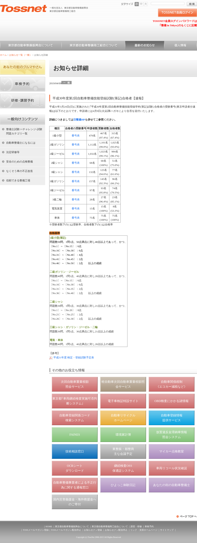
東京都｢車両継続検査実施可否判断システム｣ (74, 401)
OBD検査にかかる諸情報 (172, 401)
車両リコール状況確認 (171, 468)
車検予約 (149, 526)
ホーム (3, 55)
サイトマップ (167, 530)
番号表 (76, 135)
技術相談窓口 (74, 451)
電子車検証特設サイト (123, 401)
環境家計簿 (123, 434)
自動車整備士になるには (21, 142)
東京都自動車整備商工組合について (93, 46)
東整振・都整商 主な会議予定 (123, 451)
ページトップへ (186, 516)
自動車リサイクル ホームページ (123, 418)
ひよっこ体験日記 (123, 485)
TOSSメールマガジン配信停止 (66, 530)
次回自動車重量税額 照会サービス (75, 384)
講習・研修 (136, 526)
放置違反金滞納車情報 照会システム (171, 435)
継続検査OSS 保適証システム (123, 468)
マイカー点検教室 (171, 451)
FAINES (74, 434)
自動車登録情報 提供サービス (171, 418)
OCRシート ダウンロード (74, 468)
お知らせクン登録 (93, 530)
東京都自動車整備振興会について (31, 46)
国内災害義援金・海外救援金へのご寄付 (74, 502)
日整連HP (79, 119)
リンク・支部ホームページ (143, 530)
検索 (192, 4)
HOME (49, 526)
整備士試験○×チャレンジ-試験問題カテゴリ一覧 (24, 131)
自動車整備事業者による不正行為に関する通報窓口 (74, 485)
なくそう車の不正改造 (19, 171)
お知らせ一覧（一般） (144, 46)
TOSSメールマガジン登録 (36, 530)
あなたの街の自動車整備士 (171, 485)
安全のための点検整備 (19, 161)
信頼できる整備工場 (18, 180)
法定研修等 (12, 152)
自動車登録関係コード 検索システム (74, 418)
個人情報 (180, 46)
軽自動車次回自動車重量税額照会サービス (123, 384)
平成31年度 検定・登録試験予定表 (73, 357)
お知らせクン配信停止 (116, 530)
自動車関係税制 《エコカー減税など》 (171, 384)
